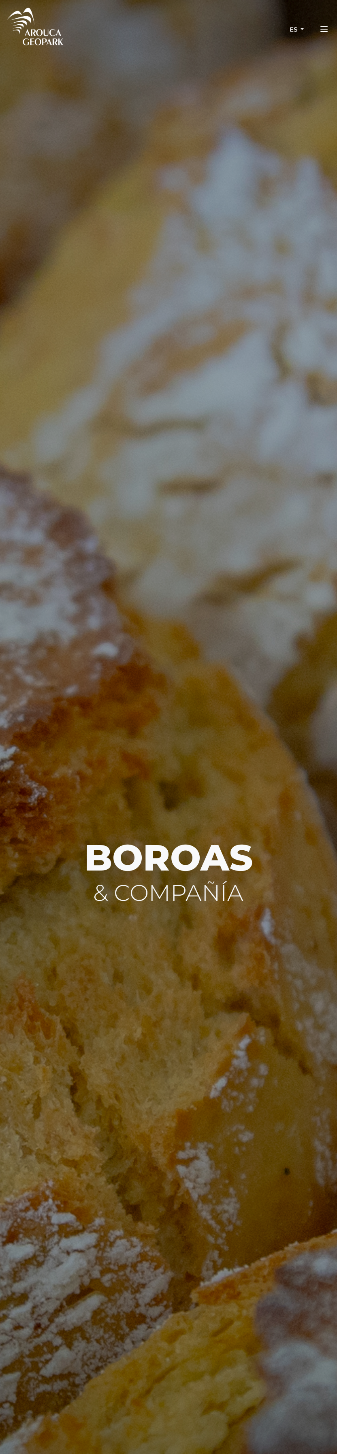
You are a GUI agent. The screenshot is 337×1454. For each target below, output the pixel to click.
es (294, 29)
